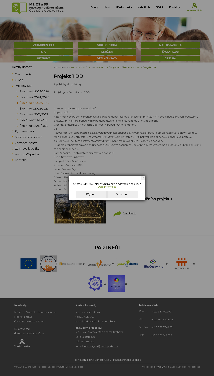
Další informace (107, 186)
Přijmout (91, 194)
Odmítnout (123, 194)
